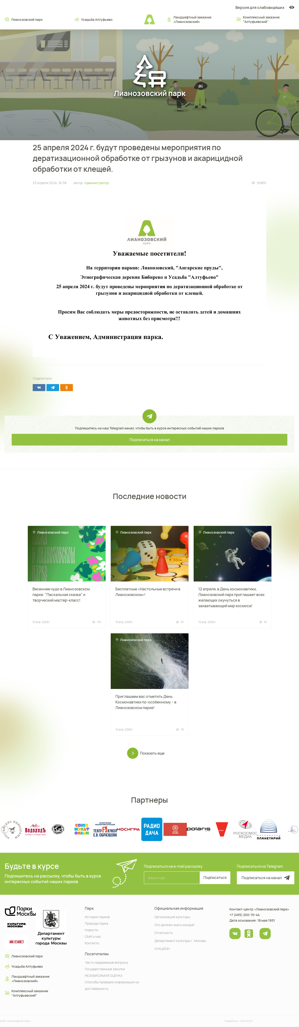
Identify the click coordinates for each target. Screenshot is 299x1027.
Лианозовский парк (24, 19)
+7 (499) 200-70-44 (244, 915)
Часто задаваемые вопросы (106, 962)
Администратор (96, 183)
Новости (91, 930)
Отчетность (163, 932)
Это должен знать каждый (174, 925)
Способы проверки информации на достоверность (112, 985)
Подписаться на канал (149, 439)
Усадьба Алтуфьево (94, 19)
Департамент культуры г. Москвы (180, 940)
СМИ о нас (93, 936)
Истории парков (97, 917)
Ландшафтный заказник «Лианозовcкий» (189, 19)
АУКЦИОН (162, 948)
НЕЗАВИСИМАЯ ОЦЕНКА (104, 975)
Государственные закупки (105, 969)
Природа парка (96, 923)
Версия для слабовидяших (264, 7)
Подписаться (214, 877)
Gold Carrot (246, 1021)
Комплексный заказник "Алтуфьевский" (258, 19)
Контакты (92, 943)
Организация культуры (172, 917)
